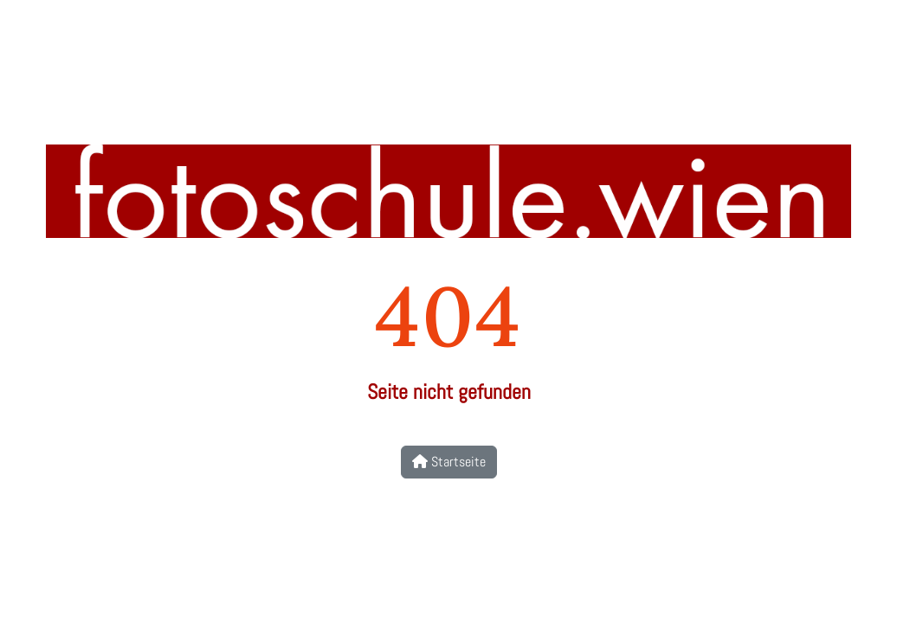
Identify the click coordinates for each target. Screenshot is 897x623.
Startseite (449, 462)
